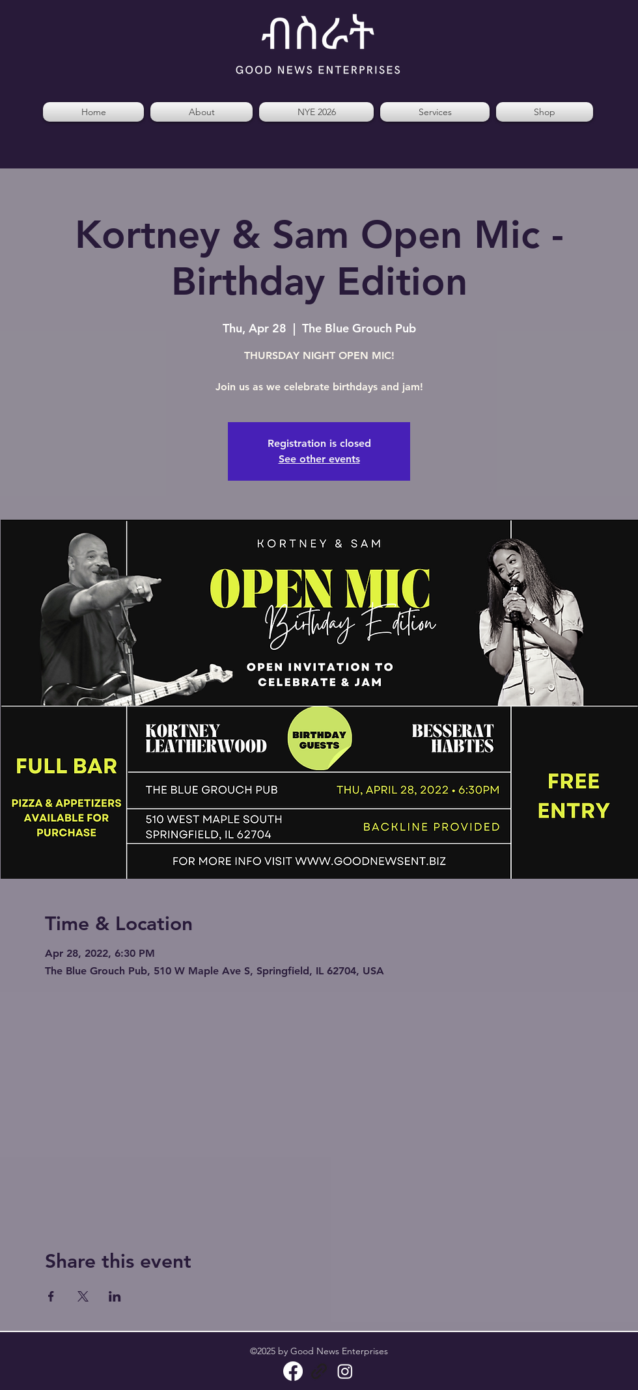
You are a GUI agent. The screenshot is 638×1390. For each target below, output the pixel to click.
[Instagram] (345, 1371)
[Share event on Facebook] (51, 1296)
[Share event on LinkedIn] (115, 1296)
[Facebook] (293, 1371)
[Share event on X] (83, 1296)
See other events (319, 459)
